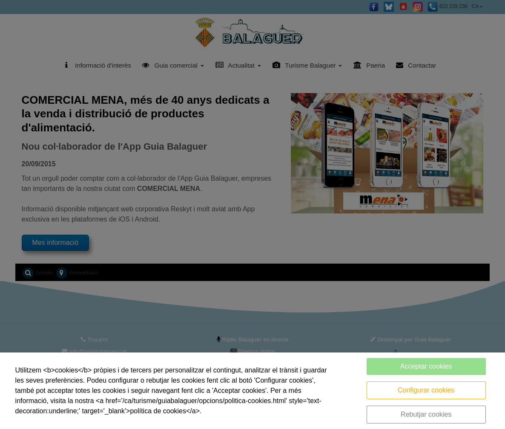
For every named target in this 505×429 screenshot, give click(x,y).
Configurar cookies (426, 390)
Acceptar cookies (426, 366)
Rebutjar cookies (426, 414)
